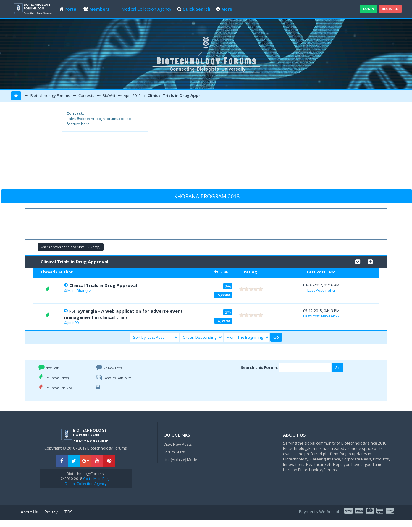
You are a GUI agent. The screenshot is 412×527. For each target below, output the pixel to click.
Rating (250, 272)
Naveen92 (330, 316)
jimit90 (73, 322)
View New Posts (178, 444)
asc (332, 272)
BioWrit (108, 95)
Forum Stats (174, 452)
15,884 (223, 294)
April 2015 (132, 95)
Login (368, 9)
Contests (85, 95)
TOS (68, 511)
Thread (48, 272)
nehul (330, 290)
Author (65, 272)
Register (390, 9)
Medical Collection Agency (146, 9)
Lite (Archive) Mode (180, 459)
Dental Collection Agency (85, 483)
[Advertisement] (249, 147)
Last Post (316, 272)
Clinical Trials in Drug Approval (177, 95)
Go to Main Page (96, 478)
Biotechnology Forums (50, 95)
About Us (29, 511)
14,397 (223, 320)
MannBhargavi (79, 290)
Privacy (51, 511)
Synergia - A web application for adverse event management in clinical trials (123, 314)
